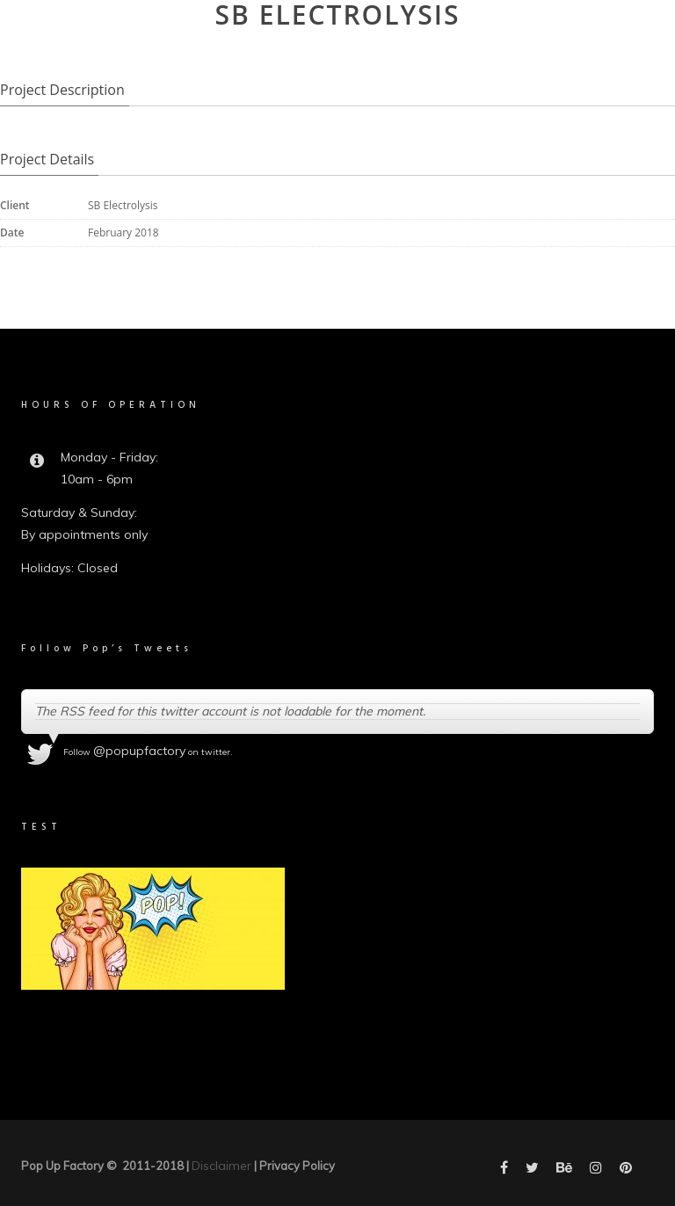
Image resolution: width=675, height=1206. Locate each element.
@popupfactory (139, 751)
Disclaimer (221, 1165)
